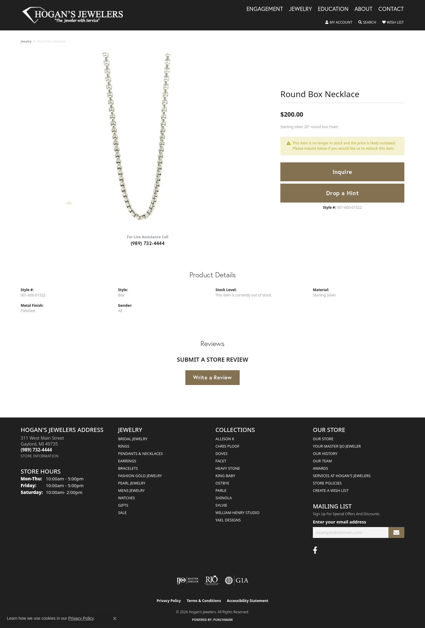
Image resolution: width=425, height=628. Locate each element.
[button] (338, 22)
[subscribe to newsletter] (396, 532)
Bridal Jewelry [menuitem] (132, 438)
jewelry (26, 41)
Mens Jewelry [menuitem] (131, 490)
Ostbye (222, 483)
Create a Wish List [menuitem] (331, 490)
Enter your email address (339, 522)
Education (333, 9)
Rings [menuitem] (123, 446)
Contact (391, 9)
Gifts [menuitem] (123, 505)
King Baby (225, 475)
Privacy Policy (169, 600)
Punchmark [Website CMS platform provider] (223, 620)
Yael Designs (228, 520)
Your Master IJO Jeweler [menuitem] (337, 446)
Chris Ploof (227, 446)
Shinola (223, 497)
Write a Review (212, 377)
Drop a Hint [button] (342, 193)
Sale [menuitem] (122, 512)
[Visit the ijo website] (187, 580)
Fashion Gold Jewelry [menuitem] (140, 475)
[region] (147, 141)
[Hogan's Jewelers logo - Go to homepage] (75, 15)
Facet (220, 461)
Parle (220, 490)
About (363, 9)
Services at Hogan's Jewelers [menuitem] (342, 475)
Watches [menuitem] (126, 497)
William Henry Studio (237, 512)
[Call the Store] (36, 450)
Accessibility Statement (247, 600)
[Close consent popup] (115, 618)
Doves (221, 453)
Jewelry (300, 9)
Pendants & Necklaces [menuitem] (140, 453)
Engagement (264, 9)
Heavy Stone (227, 468)
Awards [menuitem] (320, 468)
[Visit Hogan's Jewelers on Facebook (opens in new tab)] (315, 550)
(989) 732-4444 (148, 243)
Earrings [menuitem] (127, 461)
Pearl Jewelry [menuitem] (132, 483)
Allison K (224, 438)
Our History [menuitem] (325, 453)
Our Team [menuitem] (322, 461)
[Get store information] (40, 456)
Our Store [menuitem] (323, 438)
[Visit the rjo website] (211, 580)
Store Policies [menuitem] (327, 483)
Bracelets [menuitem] (128, 468)
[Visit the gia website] (237, 580)
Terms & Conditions (204, 600)
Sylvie (221, 505)
